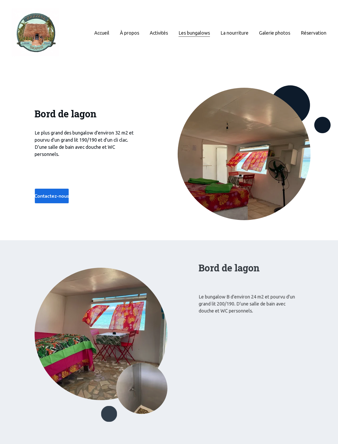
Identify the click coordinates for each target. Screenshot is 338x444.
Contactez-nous (52, 196)
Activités (159, 32)
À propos (129, 32)
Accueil (101, 32)
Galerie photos (274, 32)
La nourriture (234, 32)
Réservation (313, 32)
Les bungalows (194, 32)
